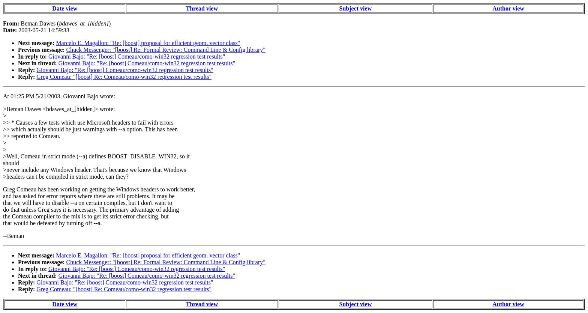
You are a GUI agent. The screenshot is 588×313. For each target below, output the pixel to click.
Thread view (202, 8)
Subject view (355, 8)
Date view (64, 8)
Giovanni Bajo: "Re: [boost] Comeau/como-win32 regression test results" (136, 56)
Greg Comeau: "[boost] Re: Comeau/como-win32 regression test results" (124, 77)
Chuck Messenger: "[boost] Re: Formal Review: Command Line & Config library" (166, 50)
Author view (508, 8)
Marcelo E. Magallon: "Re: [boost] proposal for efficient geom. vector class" (148, 43)
